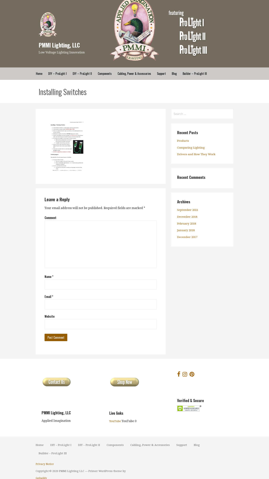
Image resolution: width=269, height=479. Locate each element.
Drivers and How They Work (197, 154)
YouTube (115, 421)
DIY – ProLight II (82, 73)
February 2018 (187, 223)
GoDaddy (143, 471)
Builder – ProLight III (195, 73)
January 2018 (186, 230)
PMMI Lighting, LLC (60, 44)
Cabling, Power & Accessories (134, 73)
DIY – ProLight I (57, 73)
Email (49, 296)
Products (183, 140)
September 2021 (188, 210)
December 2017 (188, 237)
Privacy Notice (45, 464)
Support (161, 73)
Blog (174, 73)
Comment (50, 217)
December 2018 (188, 216)
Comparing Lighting (191, 147)
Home (39, 73)
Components (105, 73)
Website (50, 316)
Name (49, 276)
